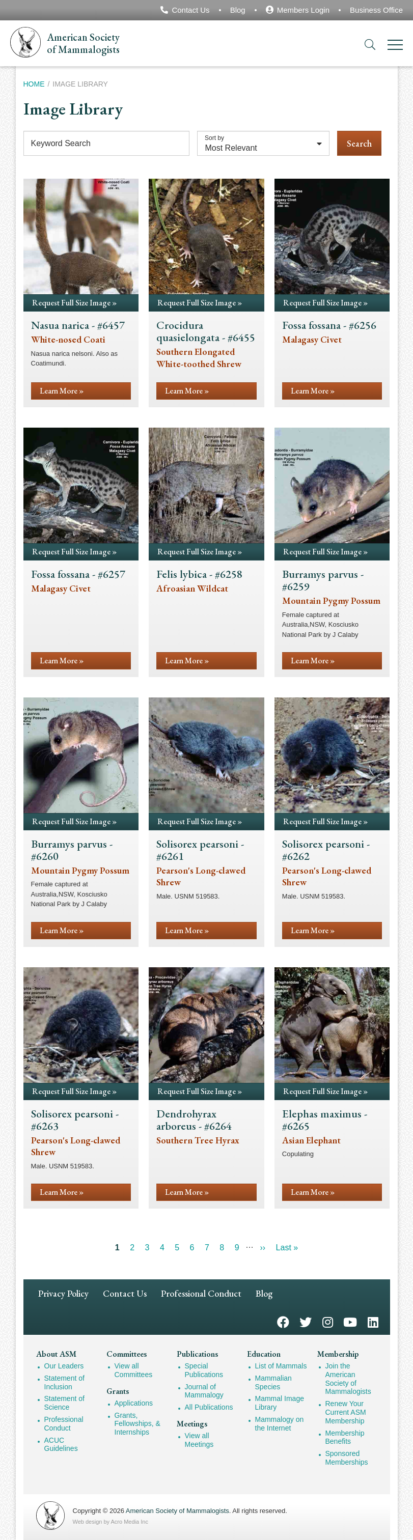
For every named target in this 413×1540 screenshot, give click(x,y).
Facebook (283, 1321)
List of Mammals (281, 1366)
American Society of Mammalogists (177, 1511)
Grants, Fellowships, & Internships (137, 1424)
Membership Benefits (345, 1437)
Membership (338, 1354)
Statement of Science (64, 1402)
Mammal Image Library (279, 1402)
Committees (126, 1354)
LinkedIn (373, 1321)
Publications (197, 1354)
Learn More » (62, 390)
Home (34, 84)
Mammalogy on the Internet (279, 1423)
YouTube (350, 1321)
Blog (237, 10)
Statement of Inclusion (64, 1382)
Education (264, 1354)
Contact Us (190, 10)
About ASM (56, 1354)
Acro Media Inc (129, 1522)
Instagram (327, 1321)
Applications (134, 1403)
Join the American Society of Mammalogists (348, 1378)
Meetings (192, 1424)
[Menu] (395, 46)
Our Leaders (64, 1366)
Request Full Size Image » (74, 302)
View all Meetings (199, 1440)
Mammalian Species (273, 1382)
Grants (117, 1391)
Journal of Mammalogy (204, 1391)
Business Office (376, 10)
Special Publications (204, 1370)
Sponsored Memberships (346, 1457)
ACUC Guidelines (61, 1444)
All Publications (209, 1407)
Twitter (305, 1321)
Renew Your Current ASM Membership (345, 1412)
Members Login (303, 10)
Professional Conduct (201, 1293)
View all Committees (134, 1370)
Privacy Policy (63, 1293)
